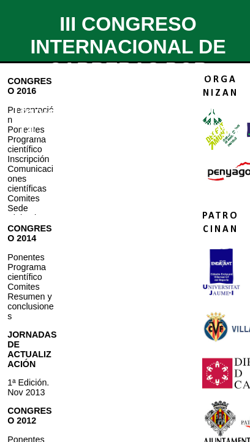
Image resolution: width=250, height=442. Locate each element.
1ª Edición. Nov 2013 (28, 387)
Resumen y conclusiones (30, 306)
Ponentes (25, 257)
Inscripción (28, 159)
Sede (17, 208)
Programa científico (26, 144)
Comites (23, 198)
